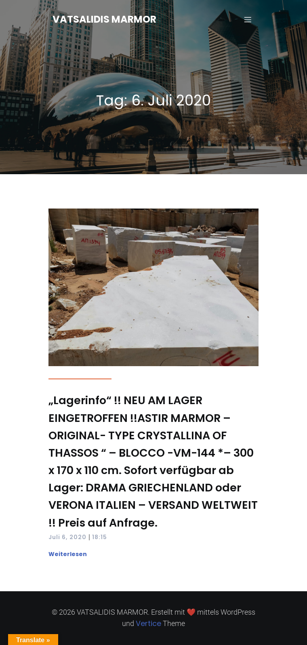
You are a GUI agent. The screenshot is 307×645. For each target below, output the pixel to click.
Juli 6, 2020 (67, 537)
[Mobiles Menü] (247, 19)
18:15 (99, 537)
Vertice (148, 623)
